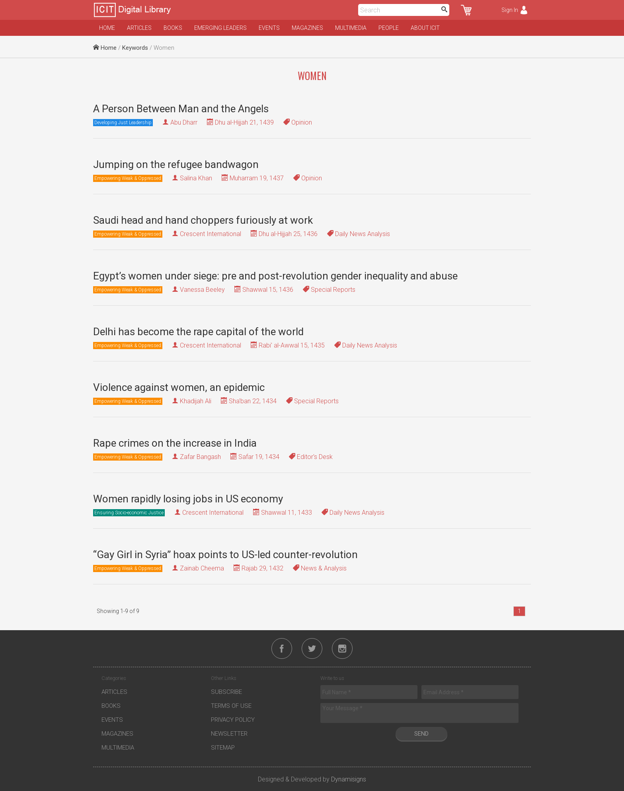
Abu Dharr (183, 122)
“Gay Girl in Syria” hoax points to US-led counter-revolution (225, 555)
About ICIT (425, 28)
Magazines (307, 28)
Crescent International (210, 234)
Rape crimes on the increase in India (175, 443)
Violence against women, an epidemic (179, 387)
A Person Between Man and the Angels (181, 109)
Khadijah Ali (195, 401)
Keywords (135, 47)
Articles (139, 28)
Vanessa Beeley (202, 289)
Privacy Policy (233, 719)
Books (173, 28)
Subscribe (226, 691)
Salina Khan (196, 178)
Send (421, 733)
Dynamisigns (348, 779)
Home (107, 28)
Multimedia (351, 28)
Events (269, 28)
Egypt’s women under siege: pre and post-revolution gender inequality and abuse (275, 276)
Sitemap (223, 747)
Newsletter (229, 733)
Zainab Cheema (202, 568)
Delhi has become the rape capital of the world (198, 332)
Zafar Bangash (200, 457)
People (388, 28)
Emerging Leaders (220, 28)
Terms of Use (231, 705)
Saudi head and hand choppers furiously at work (203, 220)
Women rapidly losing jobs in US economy (188, 499)
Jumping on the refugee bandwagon (176, 164)
